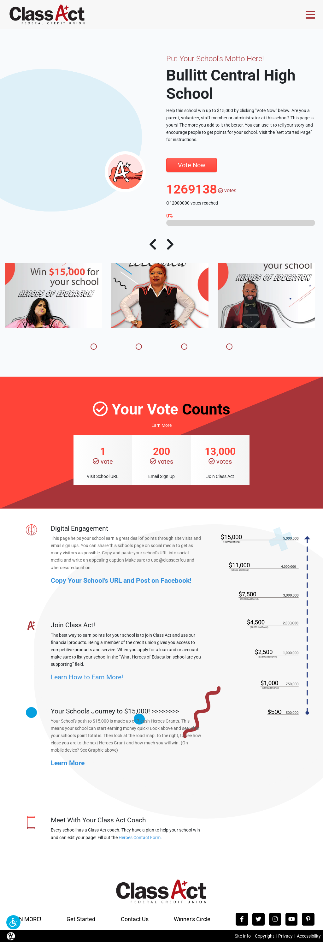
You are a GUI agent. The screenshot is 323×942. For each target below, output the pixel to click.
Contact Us (135, 919)
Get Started (81, 919)
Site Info (243, 936)
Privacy (285, 936)
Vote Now (191, 165)
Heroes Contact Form (140, 837)
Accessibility (309, 936)
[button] (13, 922)
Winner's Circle (192, 919)
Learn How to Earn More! (87, 677)
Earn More (161, 425)
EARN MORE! (25, 919)
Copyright (264, 936)
